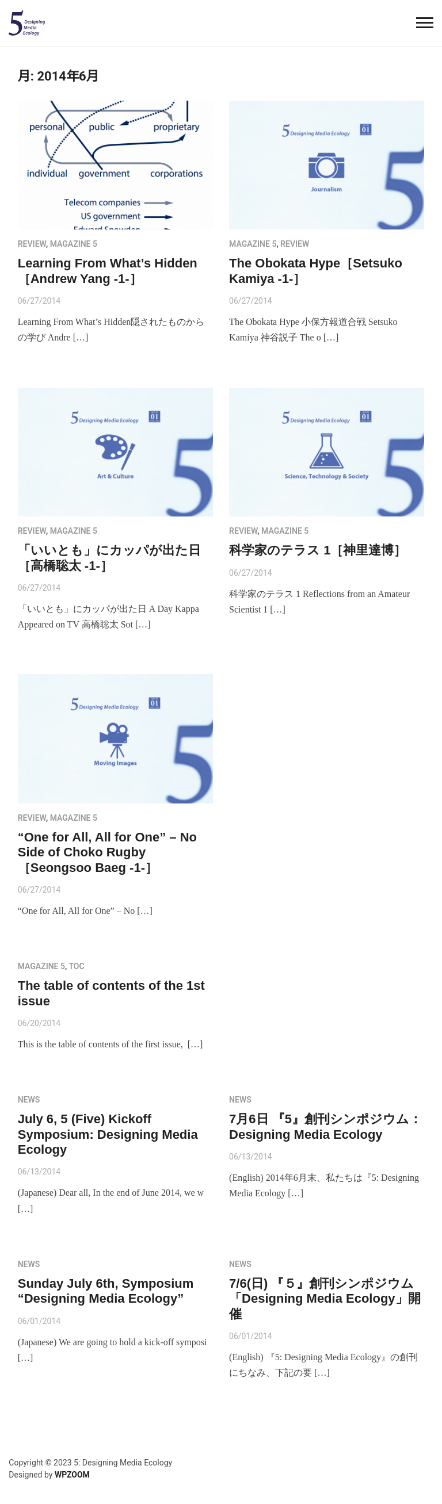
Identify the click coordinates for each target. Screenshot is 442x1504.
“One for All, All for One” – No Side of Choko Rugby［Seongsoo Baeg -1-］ (107, 852)
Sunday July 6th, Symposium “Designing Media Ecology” (106, 1291)
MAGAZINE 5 (73, 243)
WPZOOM (72, 1474)
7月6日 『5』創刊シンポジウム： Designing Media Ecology (325, 1126)
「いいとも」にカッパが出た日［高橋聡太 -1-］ (109, 557)
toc (76, 966)
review (32, 243)
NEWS (29, 1099)
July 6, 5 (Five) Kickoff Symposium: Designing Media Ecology (108, 1134)
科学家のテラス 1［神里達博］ (317, 550)
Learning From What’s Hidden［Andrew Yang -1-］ (107, 270)
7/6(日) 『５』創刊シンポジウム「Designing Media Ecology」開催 (324, 1298)
